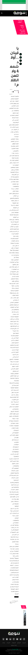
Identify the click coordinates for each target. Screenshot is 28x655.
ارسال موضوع (14, 645)
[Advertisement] (14, 42)
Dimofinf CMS (15, 649)
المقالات (19, 22)
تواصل (3, 642)
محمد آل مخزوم (10, 92)
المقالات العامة (22, 26)
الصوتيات (8, 642)
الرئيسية (20, 21)
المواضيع (19, 642)
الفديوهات (14, 642)
